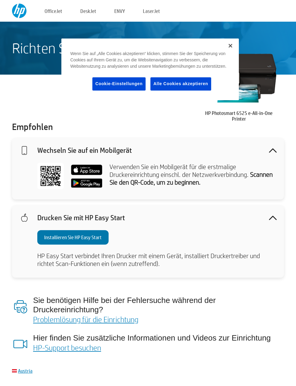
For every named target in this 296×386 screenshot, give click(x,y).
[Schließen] (230, 45)
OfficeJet (53, 11)
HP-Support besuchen (67, 347)
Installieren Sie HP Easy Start (73, 237)
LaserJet (151, 11)
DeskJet (88, 11)
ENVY (119, 11)
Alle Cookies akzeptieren (180, 83)
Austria (25, 370)
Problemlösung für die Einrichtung (85, 319)
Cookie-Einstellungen (119, 83)
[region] (150, 69)
